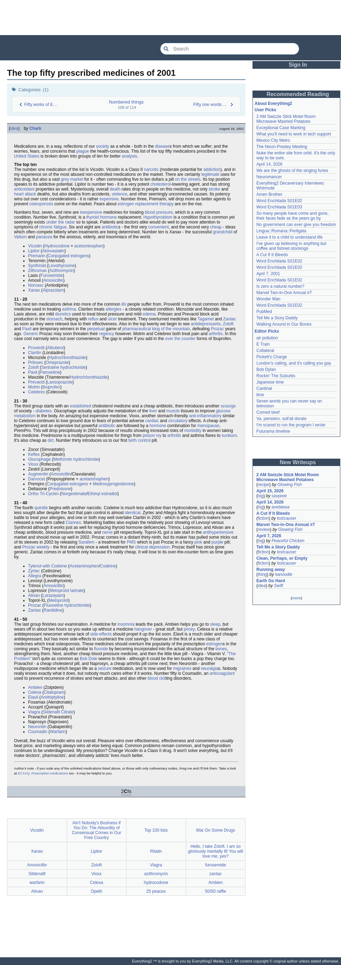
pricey (189, 629)
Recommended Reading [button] (298, 94)
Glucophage (39, 459)
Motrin (34, 387)
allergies (114, 309)
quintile (41, 507)
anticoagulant (222, 673)
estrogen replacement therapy (145, 203)
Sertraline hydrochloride (63, 367)
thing (262, 574)
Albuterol (55, 347)
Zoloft (228, 323)
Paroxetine (50, 372)
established (80, 406)
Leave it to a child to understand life (289, 237)
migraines (182, 668)
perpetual (96, 328)
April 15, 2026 (269, 490)
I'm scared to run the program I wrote (290, 424)
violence (119, 194)
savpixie (279, 495)
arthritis (215, 333)
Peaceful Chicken (287, 540)
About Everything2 (273, 103)
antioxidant (24, 189)
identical (132, 512)
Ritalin (156, 851)
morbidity (193, 430)
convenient (158, 227)
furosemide (215, 865)
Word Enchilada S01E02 (279, 200)
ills (124, 304)
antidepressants (206, 323)
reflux (93, 319)
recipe (263, 484)
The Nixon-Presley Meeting (281, 146)
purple (217, 542)
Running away (270, 569)
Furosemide (51, 275)
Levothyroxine (61, 265)
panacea (44, 236)
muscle (173, 410)
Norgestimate (73, 493)
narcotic (151, 169)
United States (26, 156)
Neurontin (37, 726)
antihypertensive (218, 532)
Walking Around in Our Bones (284, 324)
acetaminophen (93, 479)
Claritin (34, 352)
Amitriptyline (52, 697)
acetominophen (88, 246)
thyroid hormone (101, 217)
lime (260, 394)
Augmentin (38, 474)
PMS (131, 542)
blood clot (156, 678)
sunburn (229, 435)
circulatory (178, 420)
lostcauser (286, 518)
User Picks (265, 109)
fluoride (101, 648)
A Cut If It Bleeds (272, 254)
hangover (143, 629)
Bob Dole (88, 658)
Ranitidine (53, 610)
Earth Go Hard (270, 580)
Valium (20, 236)
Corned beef (268, 412)
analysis (129, 156)
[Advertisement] (171, 17)
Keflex (34, 454)
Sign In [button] (298, 65)
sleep (215, 624)
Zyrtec (34, 570)
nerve (107, 532)
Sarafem (86, 542)
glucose (223, 410)
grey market (72, 179)
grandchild (222, 231)
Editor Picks (267, 331)
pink (198, 542)
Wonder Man (268, 299)
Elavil (33, 697)
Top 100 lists (156, 830)
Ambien (35, 687)
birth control (140, 440)
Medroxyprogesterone (113, 483)
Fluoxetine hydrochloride (67, 605)
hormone (158, 425)
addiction (211, 169)
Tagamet (206, 319)
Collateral (265, 350)
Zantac (229, 319)
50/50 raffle (215, 891)
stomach (54, 319)
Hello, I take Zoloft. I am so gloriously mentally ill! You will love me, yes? (215, 851)
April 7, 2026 (268, 535)
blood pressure (158, 212)
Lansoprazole (59, 382)
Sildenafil (37, 873)
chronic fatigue (52, 227)
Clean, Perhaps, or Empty (281, 558)
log (260, 495)
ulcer (112, 319)
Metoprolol (59, 590)
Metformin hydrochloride (76, 459)
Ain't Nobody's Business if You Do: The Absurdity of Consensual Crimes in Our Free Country (96, 830)
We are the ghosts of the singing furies (292, 170)
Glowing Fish (289, 484)
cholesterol (160, 184)
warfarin (37, 882)
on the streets (188, 179)
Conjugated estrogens (68, 255)
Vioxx (33, 464)
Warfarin (58, 731)
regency (106, 333)
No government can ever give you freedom (296, 224)
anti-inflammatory (205, 415)
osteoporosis (41, 203)
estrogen (214, 643)
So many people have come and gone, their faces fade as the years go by (292, 216)
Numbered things (126, 102)
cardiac (152, 420)
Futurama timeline (273, 431)
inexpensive (91, 212)
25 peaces (156, 891)
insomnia (126, 624)
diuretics (63, 314)
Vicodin (35, 246)
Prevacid (36, 382)
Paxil (26, 328)
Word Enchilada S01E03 (279, 207)
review (264, 529)
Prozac (217, 328)
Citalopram (54, 692)
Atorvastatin (53, 250)
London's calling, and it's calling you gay (293, 363)
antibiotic (109, 227)
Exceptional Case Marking (280, 127)
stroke (214, 189)
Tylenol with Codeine (47, 566)
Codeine (108, 566)
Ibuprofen (51, 387)
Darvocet (36, 479)
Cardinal (264, 388)
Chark (35, 128)
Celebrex (36, 392)
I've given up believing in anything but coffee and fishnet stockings (291, 246)
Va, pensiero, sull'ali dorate (281, 418)
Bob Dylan (266, 369)
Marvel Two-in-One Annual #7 (284, 292)
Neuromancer (269, 176)
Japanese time (270, 382)
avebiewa (280, 507)
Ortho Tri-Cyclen (43, 493)
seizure (105, 668)
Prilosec (35, 362)
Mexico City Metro (273, 140)
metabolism (24, 415)
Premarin (36, 255)
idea (14, 128)
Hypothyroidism (157, 217)
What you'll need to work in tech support (293, 134)
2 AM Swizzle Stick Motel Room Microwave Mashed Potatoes (286, 119)
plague (82, 151)
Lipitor (34, 250)
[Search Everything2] (229, 49)
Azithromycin (62, 270)
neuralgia (209, 668)
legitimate (210, 174)
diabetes (43, 410)
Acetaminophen (84, 566)
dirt (51, 440)
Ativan (34, 595)
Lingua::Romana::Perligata (281, 230)
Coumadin (37, 731)
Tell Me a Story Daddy (276, 317)
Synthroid (37, 265)
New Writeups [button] (298, 462)
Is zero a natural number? (280, 286)
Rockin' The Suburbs (275, 375)
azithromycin (156, 873)
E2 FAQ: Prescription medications (43, 773)
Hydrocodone (56, 246)
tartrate (77, 590)
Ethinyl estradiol (102, 493)
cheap (216, 227)
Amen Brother (269, 194)
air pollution (267, 337)
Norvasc (36, 285)
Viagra (34, 712)
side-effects (101, 634)
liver (153, 410)
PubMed (264, 311)
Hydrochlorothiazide (67, 357)
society (102, 146)
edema (149, 314)
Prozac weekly (35, 547)
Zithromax (37, 270)
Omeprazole (57, 362)
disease (162, 146)
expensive (108, 199)
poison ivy (152, 435)
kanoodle (283, 574)
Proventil (36, 347)
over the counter (180, 338)
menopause (208, 425)
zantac (215, 873)
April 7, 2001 (268, 273)
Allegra (34, 575)
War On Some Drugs (215, 830)
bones (221, 648)
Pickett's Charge (271, 356)
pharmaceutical (136, 328)
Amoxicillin (53, 280)
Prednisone (60, 488)
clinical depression (152, 547)
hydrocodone (156, 882)
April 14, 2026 (269, 164)
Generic (31, 333)
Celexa (34, 692)
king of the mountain (171, 328)
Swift (278, 585)
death (115, 189)
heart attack (25, 194)
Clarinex (73, 522)
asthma (69, 309)
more (296, 598)
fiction (263, 518)
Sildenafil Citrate (58, 712)
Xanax (34, 290)
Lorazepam (53, 595)
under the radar (60, 222)
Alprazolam (53, 290)
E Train (263, 344)
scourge (228, 406)
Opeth (96, 891)
